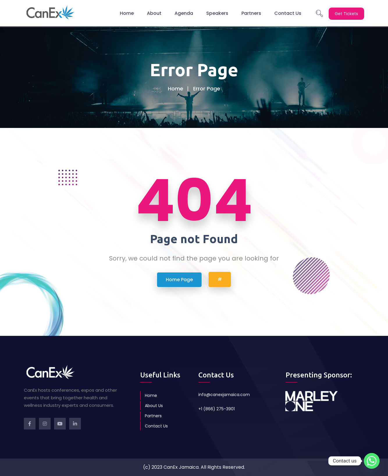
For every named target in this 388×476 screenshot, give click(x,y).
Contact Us (287, 13)
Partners (251, 13)
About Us (154, 406)
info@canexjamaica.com (224, 394)
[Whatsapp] (372, 461)
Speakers (217, 13)
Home (127, 13)
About (154, 13)
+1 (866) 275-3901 (216, 409)
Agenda (184, 13)
